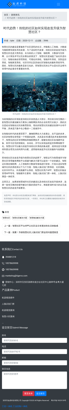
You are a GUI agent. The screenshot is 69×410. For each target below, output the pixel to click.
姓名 (4, 335)
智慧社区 (6, 218)
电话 (4, 346)
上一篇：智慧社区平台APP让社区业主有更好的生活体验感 (31, 226)
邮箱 (4, 357)
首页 (6, 15)
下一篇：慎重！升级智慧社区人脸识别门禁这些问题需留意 (31, 232)
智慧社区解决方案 (19, 218)
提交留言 (40, 393)
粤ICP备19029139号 (58, 400)
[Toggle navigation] (58, 4)
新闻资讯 (15, 15)
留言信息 (6, 369)
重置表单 (28, 393)
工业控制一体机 (20, 406)
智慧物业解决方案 (37, 218)
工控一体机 (7, 406)
